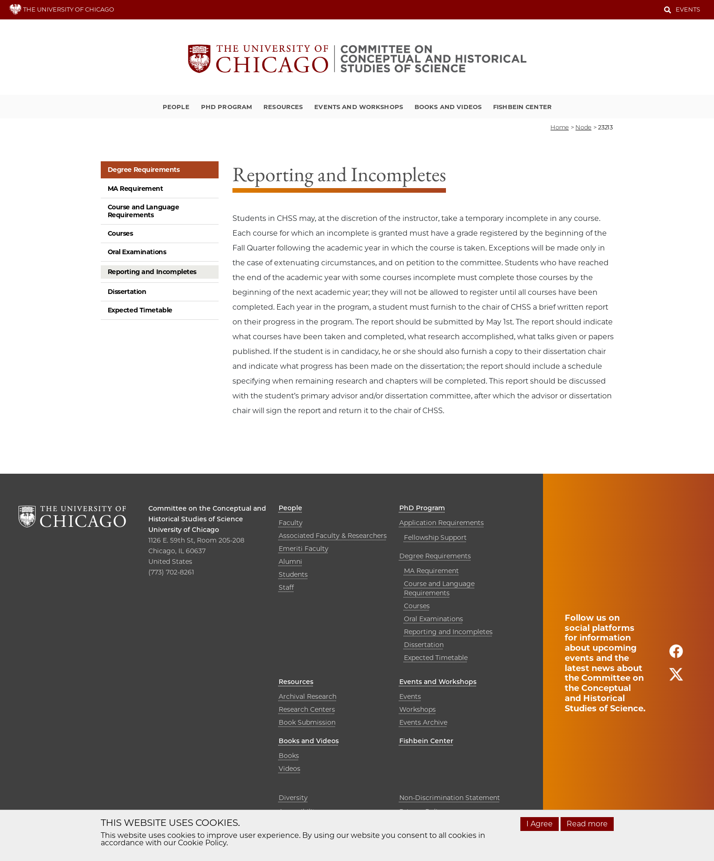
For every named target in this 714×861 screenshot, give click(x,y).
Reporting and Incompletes (152, 272)
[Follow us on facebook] (676, 655)
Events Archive (423, 722)
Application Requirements (441, 523)
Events (688, 9)
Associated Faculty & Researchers (333, 535)
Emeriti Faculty (304, 548)
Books (289, 755)
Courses (120, 233)
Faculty (291, 523)
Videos (289, 768)
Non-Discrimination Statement (449, 798)
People (176, 106)
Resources (283, 106)
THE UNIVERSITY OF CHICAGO (61, 9)
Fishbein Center (522, 106)
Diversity (293, 798)
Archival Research (307, 696)
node (583, 127)
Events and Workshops (358, 106)
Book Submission (307, 722)
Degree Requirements (144, 169)
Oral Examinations (137, 252)
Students (293, 574)
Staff (286, 587)
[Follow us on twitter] (676, 678)
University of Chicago (183, 529)
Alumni (290, 561)
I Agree (539, 823)
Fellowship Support (435, 537)
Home (559, 127)
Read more (587, 823)
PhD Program (226, 106)
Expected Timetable (140, 310)
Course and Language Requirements (143, 211)
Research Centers (307, 709)
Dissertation (127, 291)
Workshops (417, 709)
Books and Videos (448, 106)
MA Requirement (135, 188)
